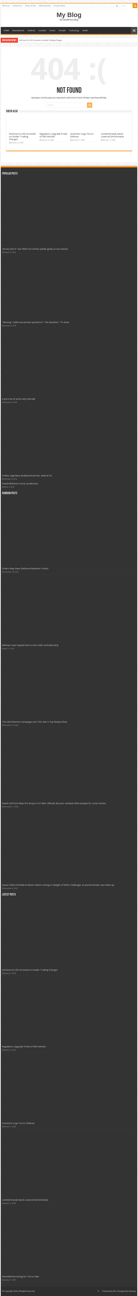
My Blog (69, 14)
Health (85, 30)
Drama (52, 30)
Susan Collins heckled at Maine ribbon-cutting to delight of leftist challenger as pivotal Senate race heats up (58, 885)
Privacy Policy (59, 6)
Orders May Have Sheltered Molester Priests (25, 568)
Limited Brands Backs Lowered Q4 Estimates (112, 135)
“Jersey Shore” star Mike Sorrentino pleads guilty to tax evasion (35, 249)
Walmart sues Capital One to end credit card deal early (30, 645)
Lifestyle (62, 30)
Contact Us (17, 6)
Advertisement (45, 6)
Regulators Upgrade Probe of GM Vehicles (53, 135)
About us (6, 6)
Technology (74, 30)
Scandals (42, 30)
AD (114, 1291)
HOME (6, 30)
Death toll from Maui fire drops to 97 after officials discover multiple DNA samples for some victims (54, 803)
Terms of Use (30, 6)
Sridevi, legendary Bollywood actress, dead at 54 (27, 475)
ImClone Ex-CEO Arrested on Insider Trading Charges (40, 40)
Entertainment (18, 30)
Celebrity (31, 30)
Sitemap (132, 1291)
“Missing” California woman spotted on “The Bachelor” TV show (35, 322)
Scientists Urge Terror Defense (18, 1123)
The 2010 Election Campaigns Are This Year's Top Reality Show (34, 722)
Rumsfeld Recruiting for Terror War (20, 1276)
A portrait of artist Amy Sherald (18, 399)
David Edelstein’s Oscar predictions (20, 483)
